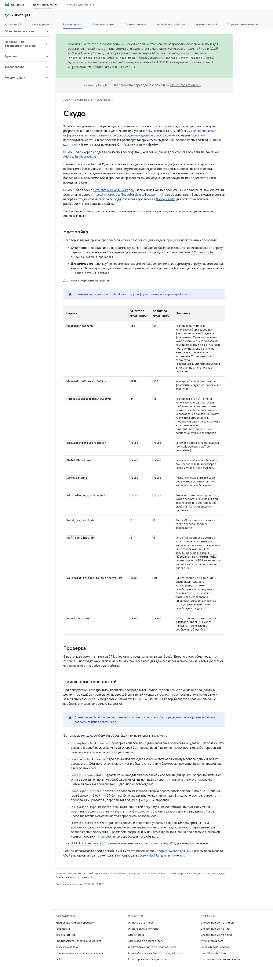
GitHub (60, 959)
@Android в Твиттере (141, 922)
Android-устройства (171, 24)
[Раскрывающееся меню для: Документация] (58, 4)
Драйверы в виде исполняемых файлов (79, 953)
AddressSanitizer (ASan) (79, 157)
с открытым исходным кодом (113, 190)
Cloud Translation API (185, 85)
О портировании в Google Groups (148, 959)
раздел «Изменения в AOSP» (114, 67)
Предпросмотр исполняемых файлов (78, 941)
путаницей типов (108, 837)
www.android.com (212, 941)
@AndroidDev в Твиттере (143, 928)
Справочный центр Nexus (216, 934)
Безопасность (105, 99)
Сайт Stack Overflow (213, 953)
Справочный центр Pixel (215, 928)
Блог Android (136, 934)
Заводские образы (67, 947)
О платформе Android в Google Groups (152, 947)
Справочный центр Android (218, 922)
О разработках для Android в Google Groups (155, 953)
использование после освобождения (111, 135)
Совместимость (135, 24)
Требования (63, 928)
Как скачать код (66, 934)
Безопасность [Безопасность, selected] (72, 24)
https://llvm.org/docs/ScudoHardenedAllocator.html (128, 195)
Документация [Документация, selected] (43, 4)
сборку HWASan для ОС (173, 851)
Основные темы (103, 24)
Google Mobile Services (215, 947)
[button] (22, 31)
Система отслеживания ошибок (220, 959)
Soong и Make (165, 199)
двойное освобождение (158, 135)
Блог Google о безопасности (145, 941)
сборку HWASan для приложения (161, 855)
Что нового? (13, 24)
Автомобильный (206, 24)
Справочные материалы (244, 24)
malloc (73, 145)
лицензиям (134, 873)
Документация (17, 15)
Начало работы (42, 24)
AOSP (66, 99)
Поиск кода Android (80, 4)
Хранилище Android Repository (75, 922)
